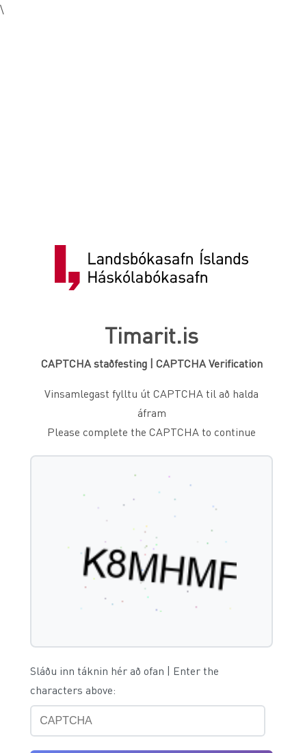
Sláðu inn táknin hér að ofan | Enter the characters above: (124, 680)
